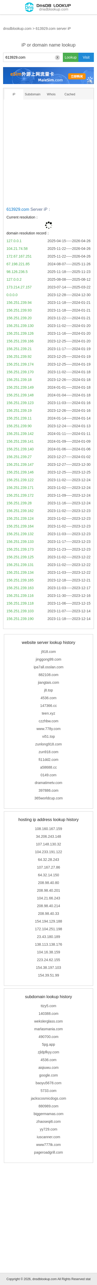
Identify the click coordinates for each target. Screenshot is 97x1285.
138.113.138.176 (48, 944)
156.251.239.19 (19, 410)
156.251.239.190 (20, 619)
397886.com (48, 790)
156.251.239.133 (20, 542)
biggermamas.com (48, 1114)
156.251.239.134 (20, 572)
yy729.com (48, 1129)
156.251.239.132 (20, 534)
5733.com (48, 1091)
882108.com (48, 675)
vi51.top (48, 736)
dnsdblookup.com (17, 28)
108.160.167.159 (48, 829)
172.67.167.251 (19, 256)
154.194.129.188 (48, 921)
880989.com (48, 1106)
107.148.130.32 (48, 844)
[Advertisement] (48, 155)
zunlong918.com (48, 744)
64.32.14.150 (48, 875)
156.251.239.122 (20, 480)
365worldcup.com (48, 798)
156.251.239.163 (20, 588)
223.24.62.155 (48, 960)
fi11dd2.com (48, 760)
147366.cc (48, 706)
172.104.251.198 (48, 929)
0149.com (48, 775)
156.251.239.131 (20, 565)
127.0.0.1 (13, 241)
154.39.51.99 (48, 975)
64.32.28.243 (48, 860)
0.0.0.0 (12, 295)
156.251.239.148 (20, 395)
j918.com (48, 652)
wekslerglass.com (48, 1021)
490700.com (48, 1037)
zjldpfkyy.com (48, 1052)
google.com (48, 1075)
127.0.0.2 (13, 279)
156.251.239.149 (20, 387)
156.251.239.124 (20, 518)
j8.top (48, 690)
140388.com (48, 1013)
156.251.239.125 (20, 557)
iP (14, 94)
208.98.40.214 (48, 906)
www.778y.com (48, 729)
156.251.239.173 (20, 549)
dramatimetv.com (48, 783)
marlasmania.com (48, 1029)
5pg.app (48, 1044)
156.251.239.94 (19, 302)
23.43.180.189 (48, 937)
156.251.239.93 (19, 310)
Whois (51, 94)
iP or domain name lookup (48, 45)
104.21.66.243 (48, 898)
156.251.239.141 (20, 441)
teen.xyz (48, 713)
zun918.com (48, 752)
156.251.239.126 (20, 333)
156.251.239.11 (19, 418)
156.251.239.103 (20, 611)
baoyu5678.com (49, 1083)
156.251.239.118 (20, 603)
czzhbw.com (48, 721)
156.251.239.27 (19, 457)
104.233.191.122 (48, 852)
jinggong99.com (48, 659)
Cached (69, 94)
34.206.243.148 (48, 836)
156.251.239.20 (19, 318)
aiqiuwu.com (49, 1067)
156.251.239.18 (19, 380)
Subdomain (33, 94)
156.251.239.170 (20, 372)
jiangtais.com (48, 682)
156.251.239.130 (20, 326)
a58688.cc (48, 767)
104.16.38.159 (48, 952)
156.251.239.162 (20, 511)
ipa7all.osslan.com (48, 667)
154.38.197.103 (48, 967)
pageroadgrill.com (48, 1152)
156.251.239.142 (20, 434)
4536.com (48, 698)
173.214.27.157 (19, 287)
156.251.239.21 (19, 349)
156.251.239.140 (20, 449)
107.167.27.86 (48, 867)
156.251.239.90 (19, 426)
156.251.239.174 (20, 364)
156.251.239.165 (20, 580)
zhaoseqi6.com (48, 1121)
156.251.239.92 (19, 356)
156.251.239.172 (20, 495)
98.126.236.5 (17, 272)
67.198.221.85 (18, 264)
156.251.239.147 (20, 464)
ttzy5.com (48, 1006)
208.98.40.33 (48, 914)
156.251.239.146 (20, 472)
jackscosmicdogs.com (48, 1098)
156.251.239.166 (20, 341)
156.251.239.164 (20, 526)
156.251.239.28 (19, 503)
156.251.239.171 (20, 488)
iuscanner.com (48, 1137)
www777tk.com (48, 1145)
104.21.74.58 (17, 249)
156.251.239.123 (20, 403)
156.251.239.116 (20, 596)
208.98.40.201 (48, 890)
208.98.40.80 (48, 883)
